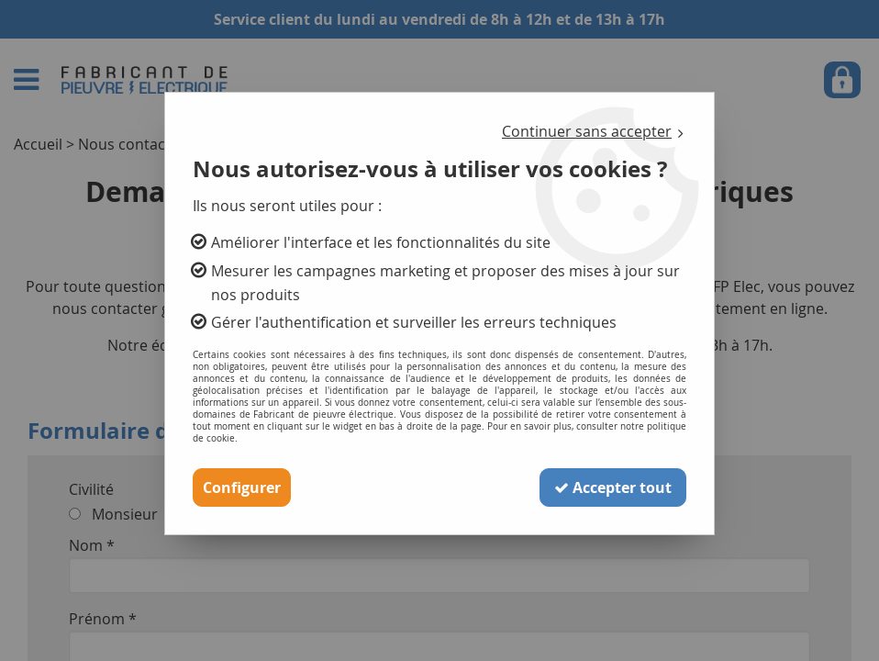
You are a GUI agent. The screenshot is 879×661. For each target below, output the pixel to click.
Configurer (242, 487)
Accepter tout (613, 487)
